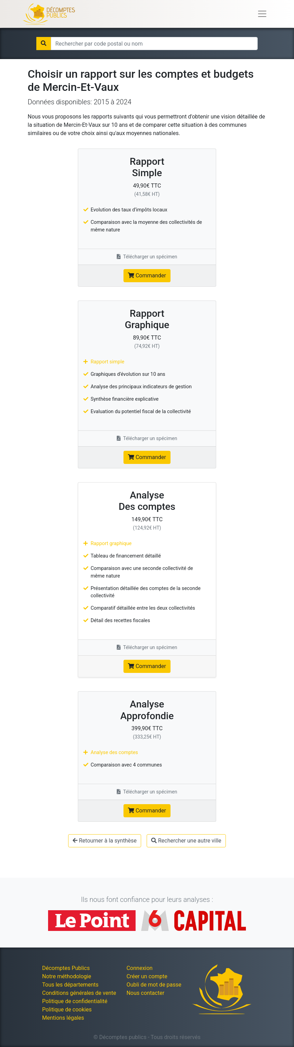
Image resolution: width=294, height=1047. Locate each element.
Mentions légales (63, 1018)
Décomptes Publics (66, 968)
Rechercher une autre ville (186, 840)
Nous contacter (145, 993)
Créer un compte (147, 976)
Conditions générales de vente (79, 993)
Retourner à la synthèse (105, 840)
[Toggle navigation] (262, 13)
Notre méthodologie (66, 976)
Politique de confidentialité (75, 1001)
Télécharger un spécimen (147, 256)
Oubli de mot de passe (154, 984)
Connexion (140, 968)
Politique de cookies (67, 1009)
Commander (147, 275)
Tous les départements (70, 984)
